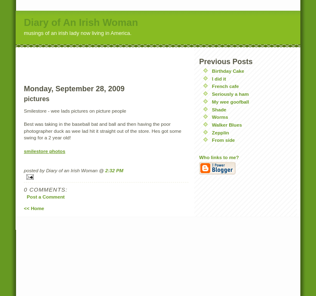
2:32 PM (114, 170)
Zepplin (220, 132)
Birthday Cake (228, 71)
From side (223, 140)
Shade (219, 109)
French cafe (225, 86)
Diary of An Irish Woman (81, 22)
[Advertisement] (106, 59)
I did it (219, 78)
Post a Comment (46, 196)
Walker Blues (227, 124)
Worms (220, 117)
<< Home (34, 208)
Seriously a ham (230, 94)
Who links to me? (219, 157)
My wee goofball (230, 101)
